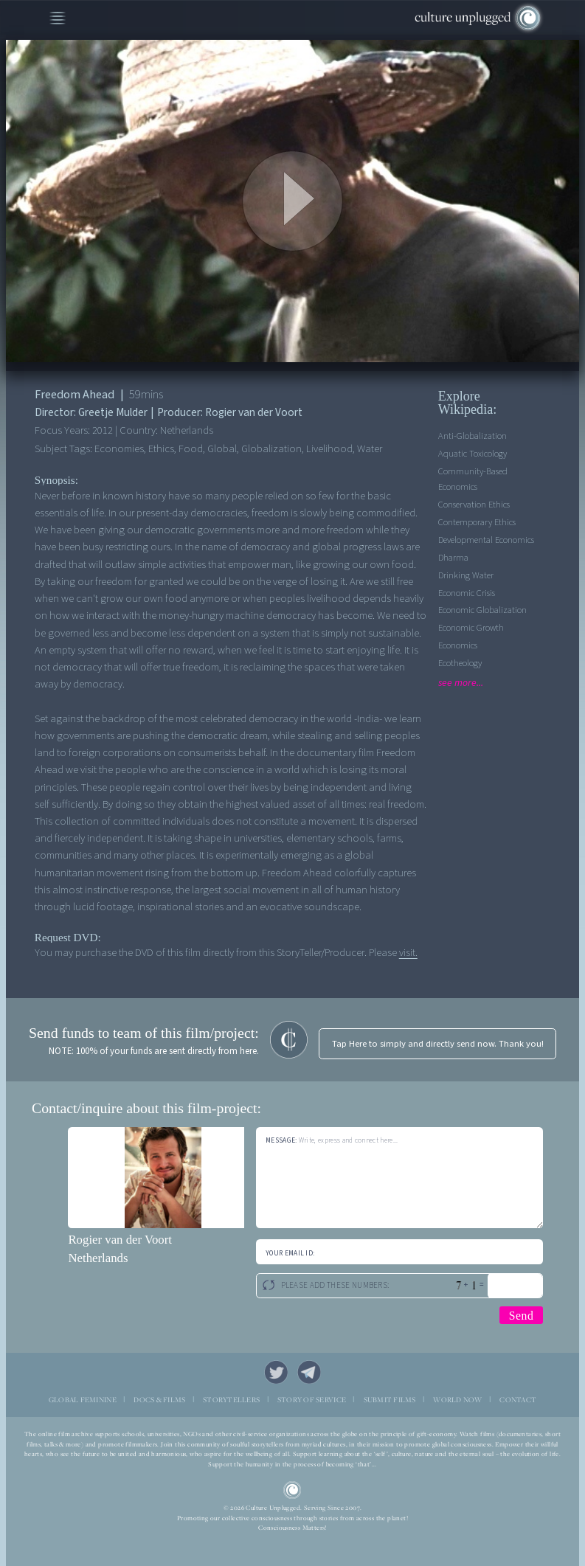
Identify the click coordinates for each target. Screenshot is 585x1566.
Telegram (309, 1372)
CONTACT (517, 1399)
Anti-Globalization (472, 436)
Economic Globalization (482, 610)
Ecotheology (460, 663)
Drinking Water (466, 575)
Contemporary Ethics (477, 522)
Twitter (276, 1372)
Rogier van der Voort (120, 1240)
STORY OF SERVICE (311, 1399)
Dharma (453, 557)
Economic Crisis (466, 593)
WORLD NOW (457, 1399)
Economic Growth (471, 627)
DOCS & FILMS (159, 1399)
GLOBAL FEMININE (83, 1399)
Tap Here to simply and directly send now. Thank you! (438, 1043)
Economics (457, 645)
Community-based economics (473, 479)
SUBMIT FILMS (390, 1399)
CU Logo (292, 1490)
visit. (408, 952)
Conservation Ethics (474, 504)
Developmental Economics (486, 540)
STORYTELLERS (231, 1399)
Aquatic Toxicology (472, 453)
